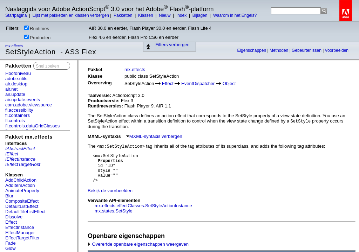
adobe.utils (16, 78)
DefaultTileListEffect (25, 211)
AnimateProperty (22, 190)
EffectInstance (19, 227)
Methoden (280, 50)
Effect (11, 222)
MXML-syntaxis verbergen (154, 136)
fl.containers (17, 115)
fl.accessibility (19, 110)
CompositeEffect (22, 201)
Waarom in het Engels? (235, 15)
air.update (15, 94)
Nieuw (165, 15)
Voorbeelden (336, 50)
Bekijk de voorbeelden (110, 190)
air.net (11, 89)
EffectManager (20, 232)
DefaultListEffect (21, 206)
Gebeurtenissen (307, 50)
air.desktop (16, 83)
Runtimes (36, 28)
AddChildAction (20, 180)
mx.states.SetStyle (114, 211)
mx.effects (14, 46)
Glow (10, 248)
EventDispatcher (198, 83)
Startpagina (16, 15)
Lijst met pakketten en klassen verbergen (71, 15)
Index (182, 15)
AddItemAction (20, 185)
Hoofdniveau (18, 73)
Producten (37, 37)
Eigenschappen (252, 50)
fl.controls (15, 120)
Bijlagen (200, 15)
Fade (10, 243)
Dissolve (13, 216)
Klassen (146, 15)
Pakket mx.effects (29, 137)
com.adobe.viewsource (28, 104)
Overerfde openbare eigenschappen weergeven (138, 244)
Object (229, 83)
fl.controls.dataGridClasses (32, 125)
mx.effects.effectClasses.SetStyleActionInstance (143, 205)
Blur (9, 195)
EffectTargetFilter (22, 237)
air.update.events (22, 99)
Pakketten (124, 15)
